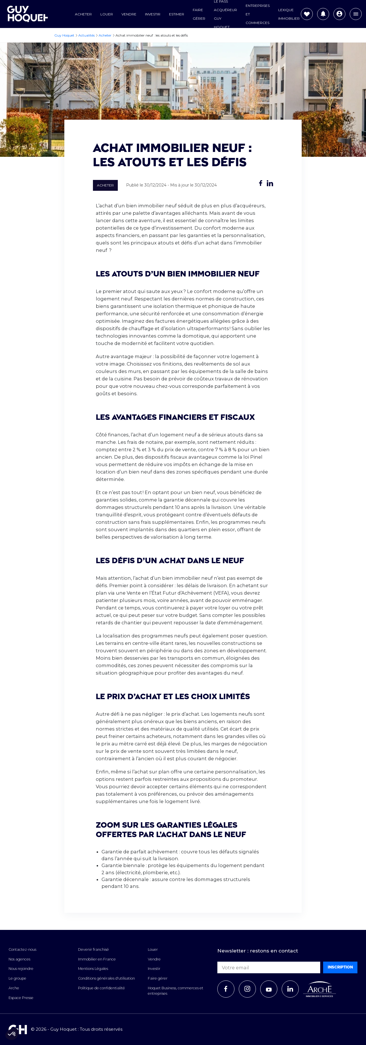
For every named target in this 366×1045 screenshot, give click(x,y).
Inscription (340, 967)
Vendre (129, 14)
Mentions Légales (93, 968)
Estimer (176, 14)
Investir (152, 14)
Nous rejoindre (21, 968)
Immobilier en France (97, 959)
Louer (106, 14)
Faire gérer (158, 978)
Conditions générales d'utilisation (106, 978)
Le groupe (17, 978)
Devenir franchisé (93, 949)
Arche (14, 988)
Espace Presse (21, 998)
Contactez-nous (22, 949)
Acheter (83, 14)
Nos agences (19, 959)
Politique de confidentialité (101, 988)
